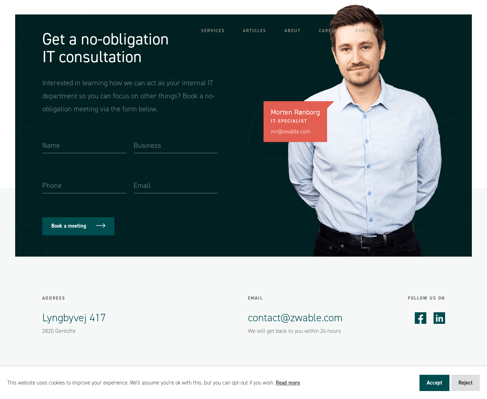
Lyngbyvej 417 (74, 317)
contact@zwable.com (295, 317)
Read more (288, 382)
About (292, 31)
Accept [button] (434, 382)
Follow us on (426, 298)
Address (53, 298)
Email (255, 298)
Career (328, 31)
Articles (254, 31)
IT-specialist (289, 121)
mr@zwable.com (290, 131)
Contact (367, 31)
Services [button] (213, 31)
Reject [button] (465, 382)
